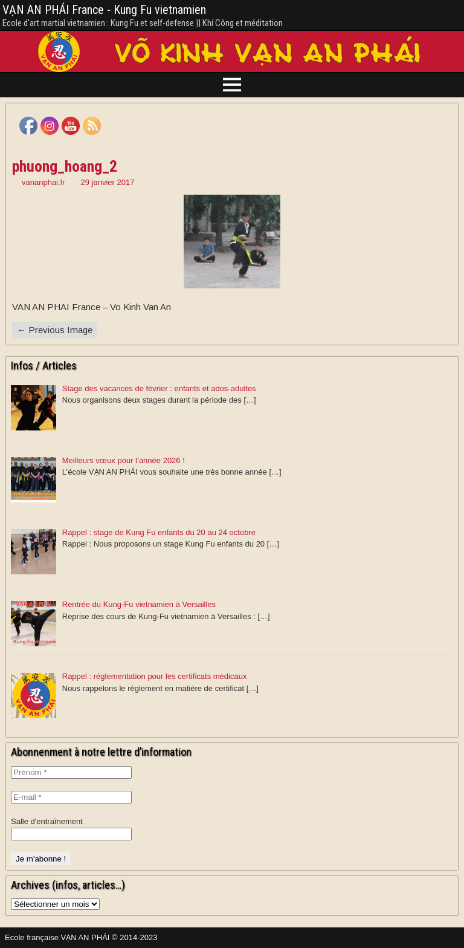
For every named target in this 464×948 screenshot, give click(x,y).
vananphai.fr (43, 182)
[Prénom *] (71, 772)
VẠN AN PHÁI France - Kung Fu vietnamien (104, 9)
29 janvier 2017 (108, 182)
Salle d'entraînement (47, 821)
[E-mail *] (71, 797)
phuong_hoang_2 (64, 166)
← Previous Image (54, 330)
